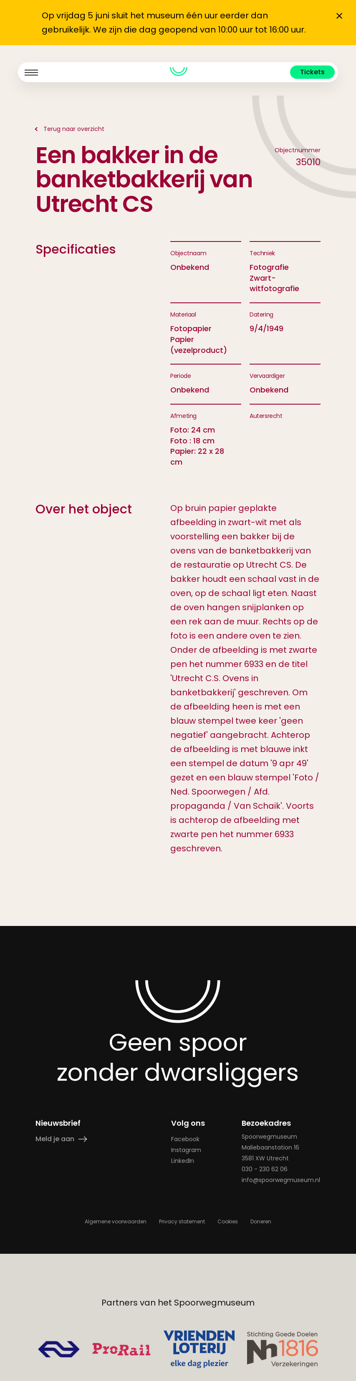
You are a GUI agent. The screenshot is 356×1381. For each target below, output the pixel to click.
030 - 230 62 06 (265, 1169)
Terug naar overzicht (73, 129)
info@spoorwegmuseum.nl (281, 1180)
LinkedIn (182, 1161)
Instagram (186, 1150)
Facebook (185, 1139)
